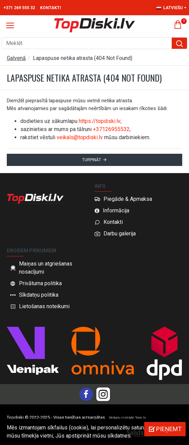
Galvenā (16, 58)
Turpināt (91, 159)
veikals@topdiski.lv (80, 137)
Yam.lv (140, 418)
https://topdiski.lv (99, 121)
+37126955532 (111, 129)
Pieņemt (169, 428)
